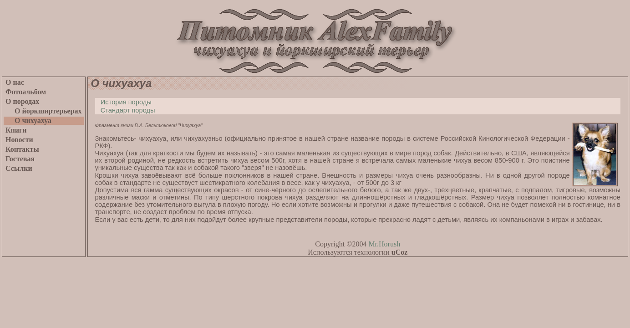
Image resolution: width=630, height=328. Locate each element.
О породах (22, 101)
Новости (19, 140)
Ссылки (19, 168)
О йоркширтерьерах (44, 111)
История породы (123, 102)
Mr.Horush (384, 244)
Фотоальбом (26, 92)
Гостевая (20, 159)
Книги (16, 130)
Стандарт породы (125, 110)
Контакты (22, 149)
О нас (15, 82)
